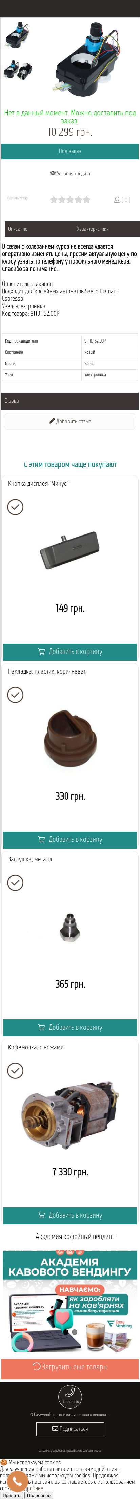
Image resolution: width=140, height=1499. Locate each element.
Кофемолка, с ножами (36, 1047)
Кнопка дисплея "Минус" (38, 484)
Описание (17, 229)
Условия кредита (70, 174)
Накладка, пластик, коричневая (47, 671)
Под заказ (70, 151)
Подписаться (70, 1429)
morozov (96, 1451)
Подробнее (31, 1488)
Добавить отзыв (70, 421)
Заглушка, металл (30, 859)
